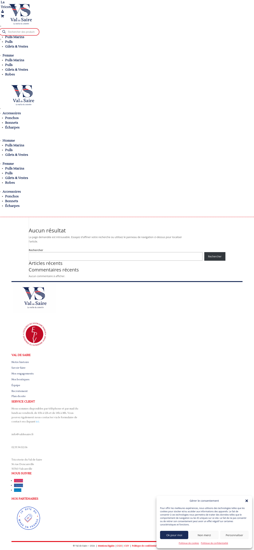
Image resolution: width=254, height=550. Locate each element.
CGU (119, 546)
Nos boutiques (20, 379)
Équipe (15, 385)
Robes (10, 74)
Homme (9, 141)
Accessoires (12, 113)
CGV (126, 546)
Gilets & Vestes (16, 46)
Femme (8, 55)
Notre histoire (20, 362)
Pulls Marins (14, 37)
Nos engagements (22, 373)
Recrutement (19, 391)
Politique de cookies (189, 543)
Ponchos (12, 118)
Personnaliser (234, 535)
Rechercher (36, 250)
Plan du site (18, 396)
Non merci (204, 535)
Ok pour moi (174, 535)
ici (37, 421)
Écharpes (12, 127)
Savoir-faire (18, 368)
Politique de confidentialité (214, 543)
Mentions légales (106, 546)
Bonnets (11, 123)
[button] (247, 501)
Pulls (9, 42)
